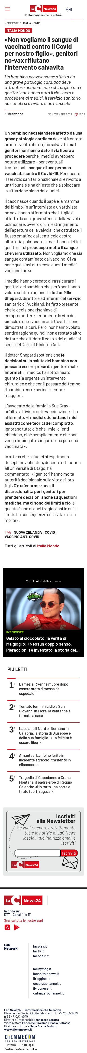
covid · (51, 532)
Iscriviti (69, 853)
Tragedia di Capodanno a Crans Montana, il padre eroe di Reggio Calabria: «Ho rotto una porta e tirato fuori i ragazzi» (45, 784)
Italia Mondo (31, 23)
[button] (77, 25)
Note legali (28, 1044)
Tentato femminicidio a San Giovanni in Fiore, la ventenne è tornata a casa (45, 711)
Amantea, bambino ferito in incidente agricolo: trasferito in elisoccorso (45, 760)
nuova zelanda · (29, 532)
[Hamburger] (7, 9)
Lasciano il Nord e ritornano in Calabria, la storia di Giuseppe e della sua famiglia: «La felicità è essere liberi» (45, 735)
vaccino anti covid (22, 536)
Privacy (11, 1044)
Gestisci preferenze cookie (21, 1049)
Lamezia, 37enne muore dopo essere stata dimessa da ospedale (43, 689)
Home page (12, 23)
